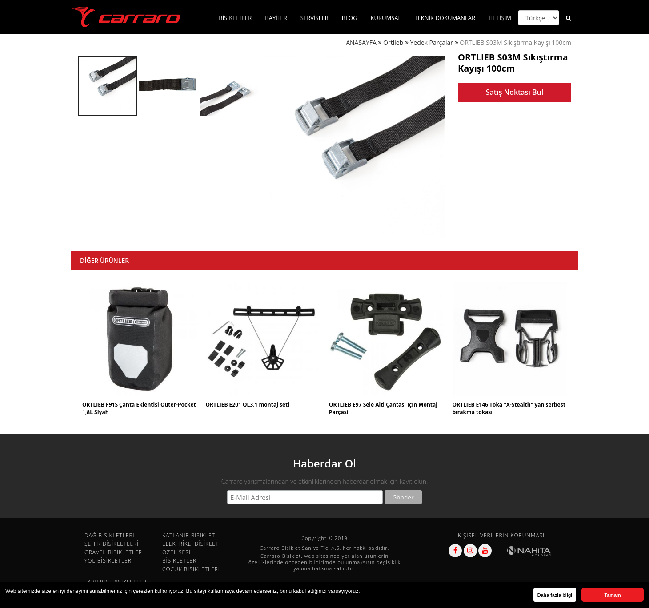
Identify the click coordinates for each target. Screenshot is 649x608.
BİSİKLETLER (235, 18)
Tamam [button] (612, 595)
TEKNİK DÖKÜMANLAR (444, 18)
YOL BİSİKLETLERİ (108, 560)
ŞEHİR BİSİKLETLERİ (111, 544)
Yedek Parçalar (431, 42)
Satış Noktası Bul (514, 92)
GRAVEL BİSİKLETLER (113, 552)
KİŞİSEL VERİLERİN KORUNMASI (501, 535)
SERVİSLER (314, 18)
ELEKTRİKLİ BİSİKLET (190, 544)
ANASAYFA (361, 42)
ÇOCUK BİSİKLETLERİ (191, 569)
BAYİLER (276, 18)
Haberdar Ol (324, 463)
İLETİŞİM (500, 18)
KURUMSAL (386, 18)
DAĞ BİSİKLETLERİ (109, 535)
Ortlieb (393, 42)
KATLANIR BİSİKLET (188, 535)
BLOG (349, 18)
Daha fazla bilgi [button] (555, 595)
